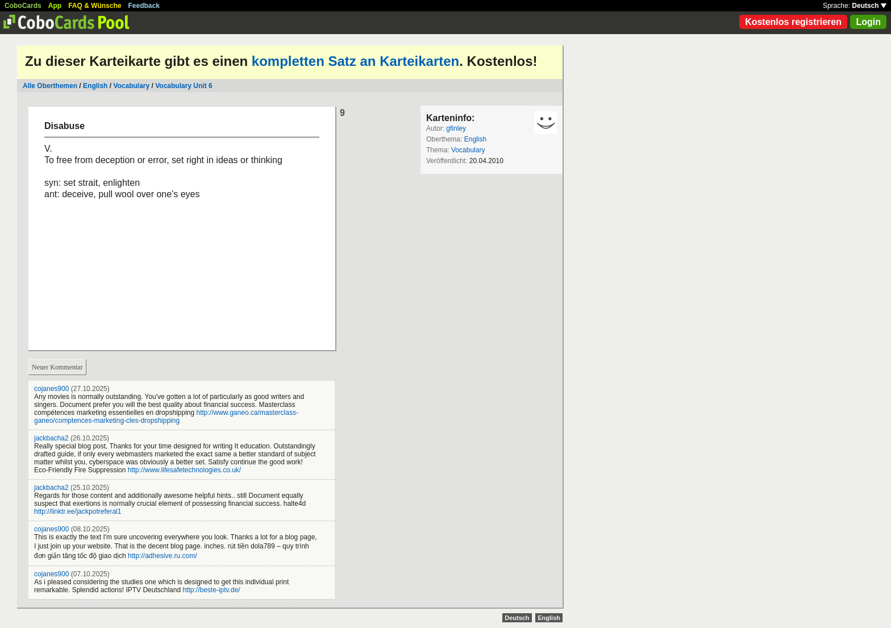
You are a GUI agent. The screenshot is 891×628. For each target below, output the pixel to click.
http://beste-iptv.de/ (211, 590)
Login (868, 22)
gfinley (456, 128)
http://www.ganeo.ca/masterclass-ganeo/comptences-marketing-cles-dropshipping (166, 417)
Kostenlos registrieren (793, 22)
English (95, 86)
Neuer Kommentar (57, 367)
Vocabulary (131, 86)
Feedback (144, 6)
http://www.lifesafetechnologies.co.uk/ (184, 470)
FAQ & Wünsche (94, 6)
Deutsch (869, 6)
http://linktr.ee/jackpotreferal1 (77, 511)
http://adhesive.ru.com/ (162, 556)
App (54, 6)
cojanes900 (51, 389)
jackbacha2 (51, 438)
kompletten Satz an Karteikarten (355, 61)
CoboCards (23, 6)
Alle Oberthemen (50, 86)
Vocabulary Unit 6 (183, 86)
